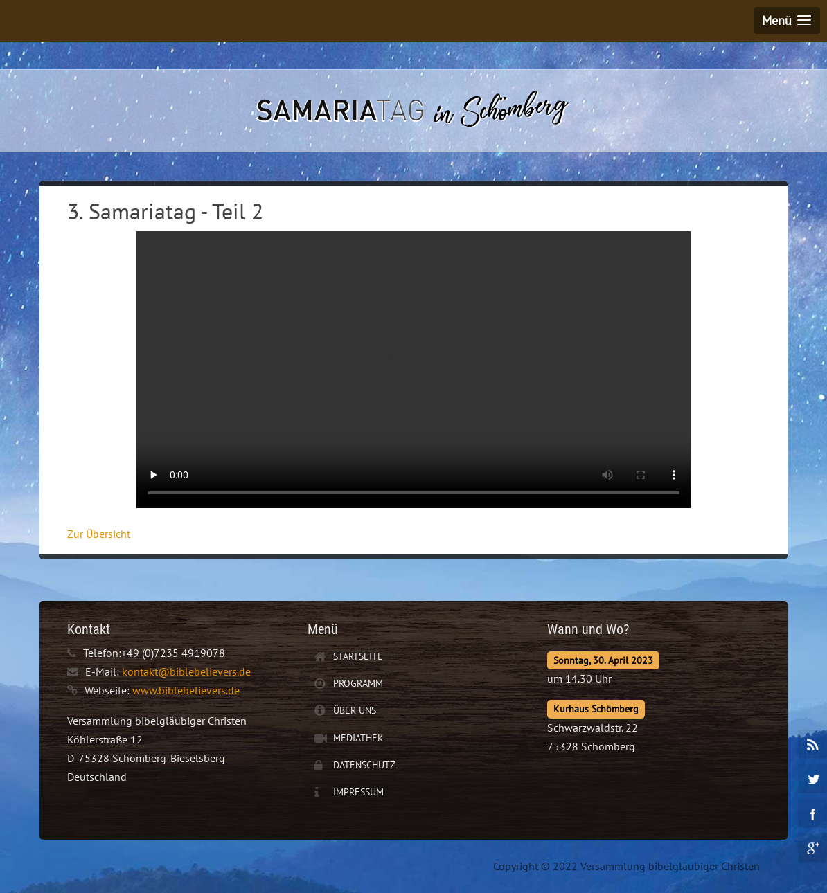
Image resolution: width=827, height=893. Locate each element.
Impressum (358, 792)
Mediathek (358, 738)
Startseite (358, 656)
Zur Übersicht (98, 534)
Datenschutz (364, 765)
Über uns (354, 710)
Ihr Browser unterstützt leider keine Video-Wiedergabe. (413, 369)
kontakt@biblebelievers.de (186, 671)
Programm (358, 683)
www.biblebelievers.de (186, 690)
